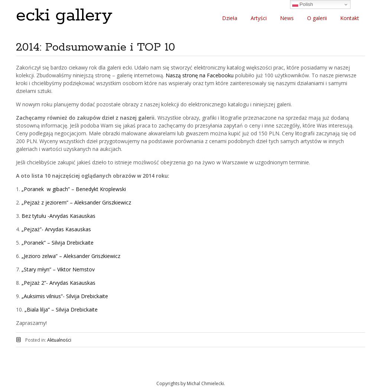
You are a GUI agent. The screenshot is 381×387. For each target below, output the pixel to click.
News (287, 18)
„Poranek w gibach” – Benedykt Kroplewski (73, 189)
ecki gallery (64, 15)
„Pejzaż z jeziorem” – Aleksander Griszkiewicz (76, 202)
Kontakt (349, 18)
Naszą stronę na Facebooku (200, 75)
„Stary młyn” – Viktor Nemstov (58, 269)
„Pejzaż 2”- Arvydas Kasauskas (58, 282)
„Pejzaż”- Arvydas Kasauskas (55, 229)
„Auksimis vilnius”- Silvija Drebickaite (65, 296)
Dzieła (229, 18)
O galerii (317, 18)
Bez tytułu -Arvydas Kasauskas (58, 215)
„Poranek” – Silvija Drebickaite (58, 242)
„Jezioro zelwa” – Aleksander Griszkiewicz (71, 255)
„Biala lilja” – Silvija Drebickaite (61, 309)
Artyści (259, 18)
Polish (302, 4)
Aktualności (59, 340)
